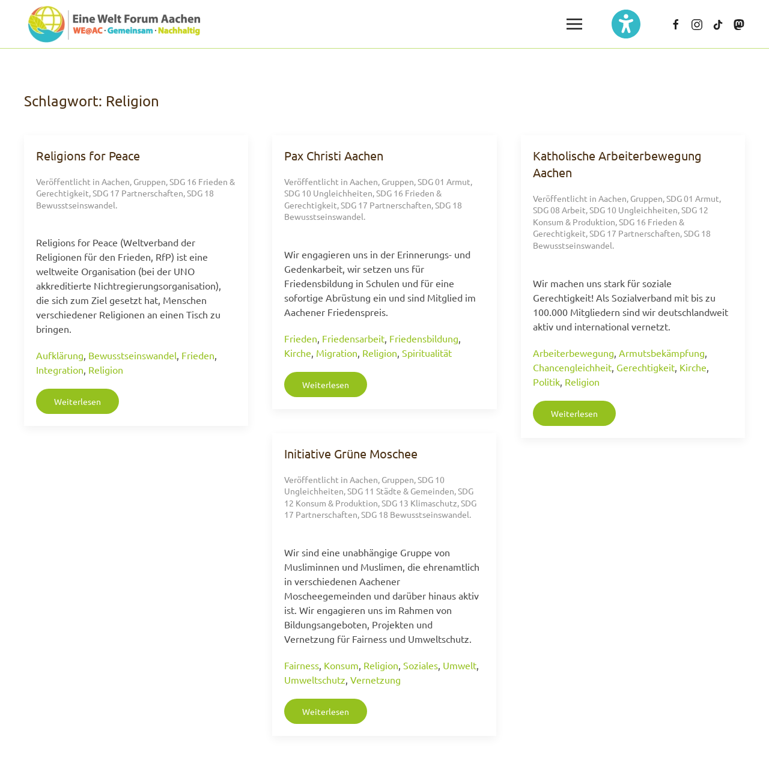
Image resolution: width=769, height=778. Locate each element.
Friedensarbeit (353, 338)
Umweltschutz (314, 679)
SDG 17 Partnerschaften (138, 192)
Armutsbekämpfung (662, 353)
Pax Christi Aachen (333, 155)
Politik (546, 381)
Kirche (297, 353)
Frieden (197, 355)
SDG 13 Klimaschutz (419, 502)
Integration (60, 369)
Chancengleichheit (572, 367)
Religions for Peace (88, 155)
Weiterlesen (77, 401)
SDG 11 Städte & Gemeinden (400, 490)
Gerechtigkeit (645, 367)
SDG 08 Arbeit (559, 209)
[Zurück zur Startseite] (114, 24)
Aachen (116, 181)
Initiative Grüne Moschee (351, 453)
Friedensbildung (423, 338)
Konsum (341, 665)
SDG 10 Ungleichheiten (328, 192)
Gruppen (149, 181)
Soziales (420, 665)
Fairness (301, 665)
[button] (574, 24)
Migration (336, 353)
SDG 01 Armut (444, 181)
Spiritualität (427, 353)
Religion (105, 369)
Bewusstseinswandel (132, 355)
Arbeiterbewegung (573, 353)
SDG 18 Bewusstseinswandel (415, 514)
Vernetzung (375, 679)
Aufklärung (60, 355)
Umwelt (459, 665)
